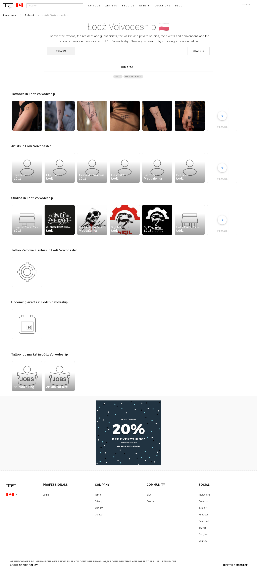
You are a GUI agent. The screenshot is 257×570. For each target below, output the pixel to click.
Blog (149, 494)
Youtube (203, 541)
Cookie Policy (28, 565)
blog (179, 5)
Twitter (202, 527)
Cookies (99, 508)
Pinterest (203, 514)
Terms (98, 494)
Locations (162, 5)
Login (46, 494)
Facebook (204, 501)
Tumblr (202, 508)
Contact (99, 514)
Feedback (152, 501)
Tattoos (94, 5)
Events (144, 5)
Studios (128, 5)
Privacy (99, 501)
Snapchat (204, 521)
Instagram (204, 494)
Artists (111, 5)
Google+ (203, 534)
